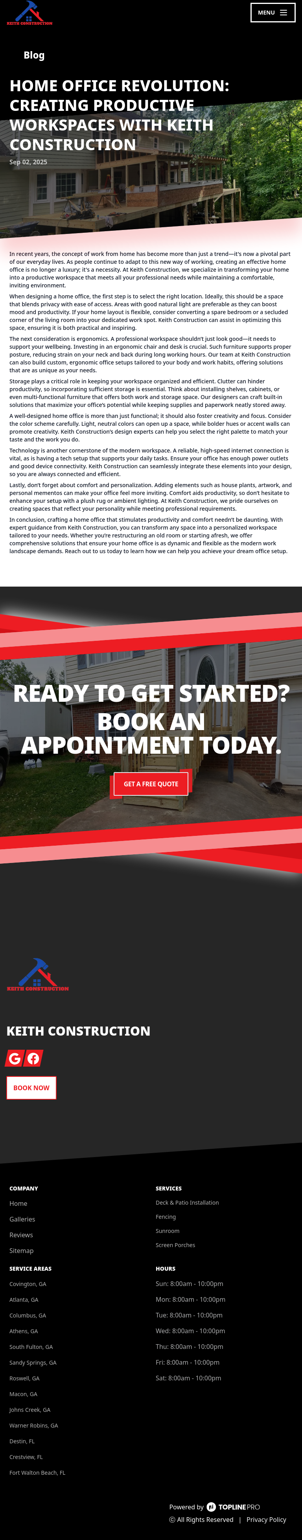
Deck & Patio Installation (187, 1202)
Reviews (21, 1235)
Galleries (22, 1219)
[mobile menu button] (273, 12)
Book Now (31, 1088)
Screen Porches (175, 1245)
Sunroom (168, 1231)
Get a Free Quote (151, 784)
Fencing (166, 1216)
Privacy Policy (266, 1519)
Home (18, 1203)
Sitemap (21, 1250)
